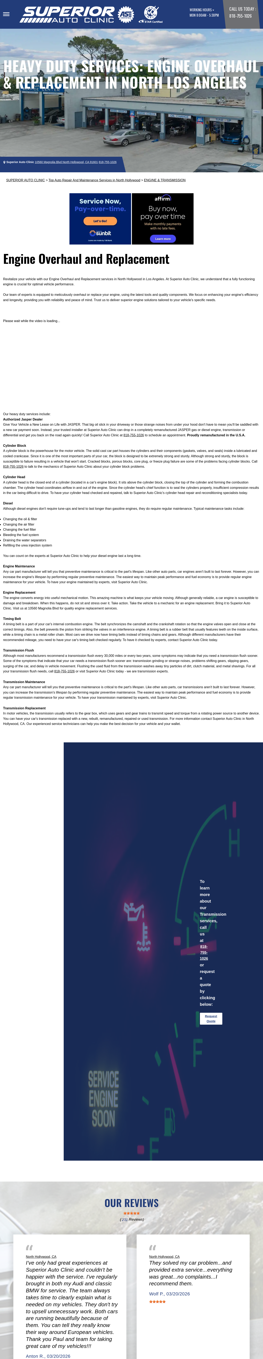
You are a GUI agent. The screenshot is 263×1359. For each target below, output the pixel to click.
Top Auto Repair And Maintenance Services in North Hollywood (94, 180)
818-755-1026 (240, 16)
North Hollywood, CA (41, 1256)
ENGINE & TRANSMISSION (165, 180)
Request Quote (211, 1018)
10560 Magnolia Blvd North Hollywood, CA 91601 (66, 162)
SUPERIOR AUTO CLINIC (25, 180)
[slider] (131, 1213)
